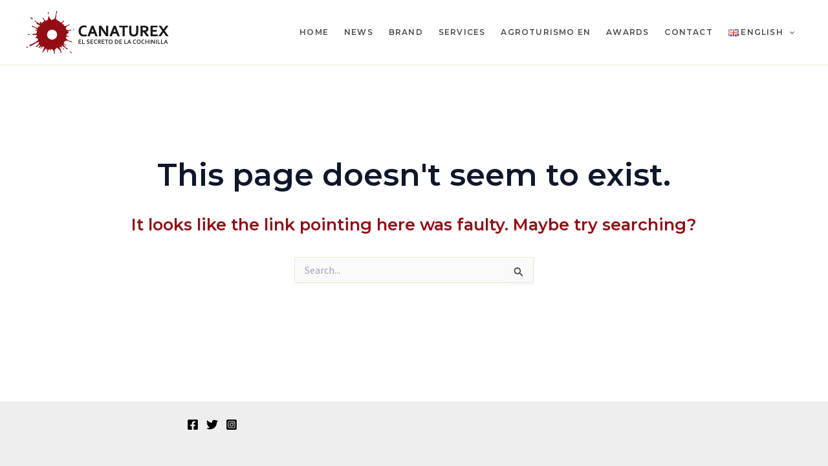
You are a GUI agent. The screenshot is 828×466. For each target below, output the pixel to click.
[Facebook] (193, 424)
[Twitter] (212, 424)
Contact (688, 32)
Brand (406, 32)
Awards (627, 32)
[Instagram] (231, 424)
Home (314, 32)
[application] (788, 32)
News (358, 32)
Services (462, 32)
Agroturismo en (546, 32)
